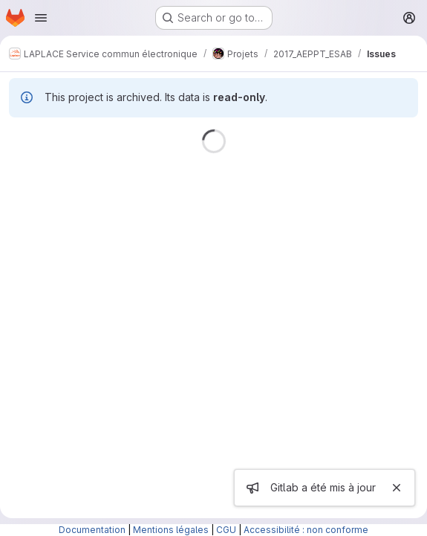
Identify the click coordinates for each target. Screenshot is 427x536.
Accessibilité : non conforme (306, 529)
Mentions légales (171, 529)
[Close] (396, 488)
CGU (226, 529)
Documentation (92, 529)
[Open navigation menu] (41, 18)
